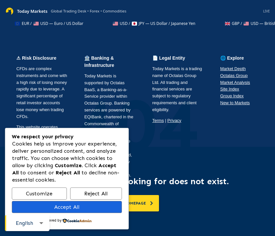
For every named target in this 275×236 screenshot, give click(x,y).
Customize (39, 193)
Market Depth (233, 68)
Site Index (229, 89)
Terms (158, 120)
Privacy (174, 120)
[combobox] (27, 223)
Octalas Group (234, 75)
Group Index (232, 95)
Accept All (66, 207)
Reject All (96, 193)
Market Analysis (235, 82)
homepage (138, 203)
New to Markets (235, 102)
